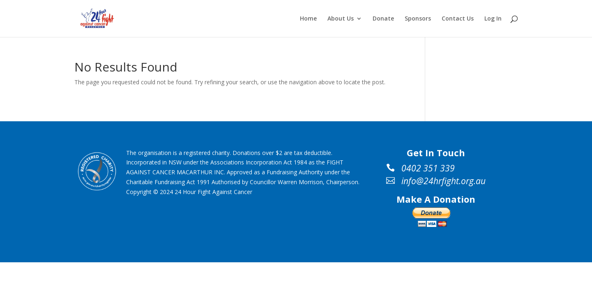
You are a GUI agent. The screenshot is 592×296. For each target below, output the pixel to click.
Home (308, 19)
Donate (383, 19)
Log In (493, 19)
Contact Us (458, 19)
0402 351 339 (428, 168)
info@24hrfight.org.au (443, 181)
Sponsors (418, 19)
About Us (340, 19)
